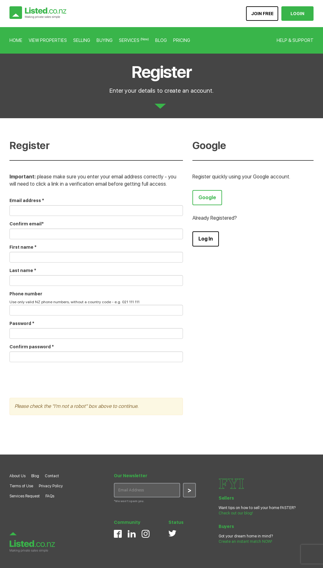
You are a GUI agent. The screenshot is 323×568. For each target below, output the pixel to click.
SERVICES (134, 40)
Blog (35, 476)
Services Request (24, 496)
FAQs (49, 496)
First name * (23, 247)
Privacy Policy (51, 486)
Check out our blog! (236, 513)
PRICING (181, 40)
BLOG (161, 40)
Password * (21, 323)
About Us (17, 476)
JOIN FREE (262, 13)
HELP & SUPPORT (295, 40)
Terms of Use (21, 486)
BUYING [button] (105, 40)
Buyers (226, 526)
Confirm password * (31, 346)
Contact (52, 476)
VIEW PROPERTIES (48, 40)
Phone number (25, 293)
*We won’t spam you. (129, 501)
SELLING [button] (81, 40)
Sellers (226, 498)
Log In (205, 239)
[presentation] (57, 379)
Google (207, 197)
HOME (15, 40)
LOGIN (297, 13)
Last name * (22, 270)
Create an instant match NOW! (245, 541)
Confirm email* (26, 223)
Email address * (26, 200)
